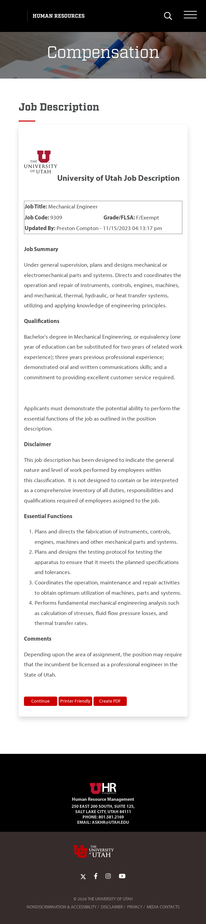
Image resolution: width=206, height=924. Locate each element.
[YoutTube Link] (122, 876)
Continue (40, 701)
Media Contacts (163, 906)
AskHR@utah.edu (110, 822)
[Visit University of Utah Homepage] (15, 16)
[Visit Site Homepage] (103, 787)
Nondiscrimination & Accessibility (62, 906)
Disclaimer (112, 906)
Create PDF (110, 701)
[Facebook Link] (96, 876)
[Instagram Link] (108, 876)
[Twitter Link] (83, 876)
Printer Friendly (75, 701)
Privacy (134, 906)
